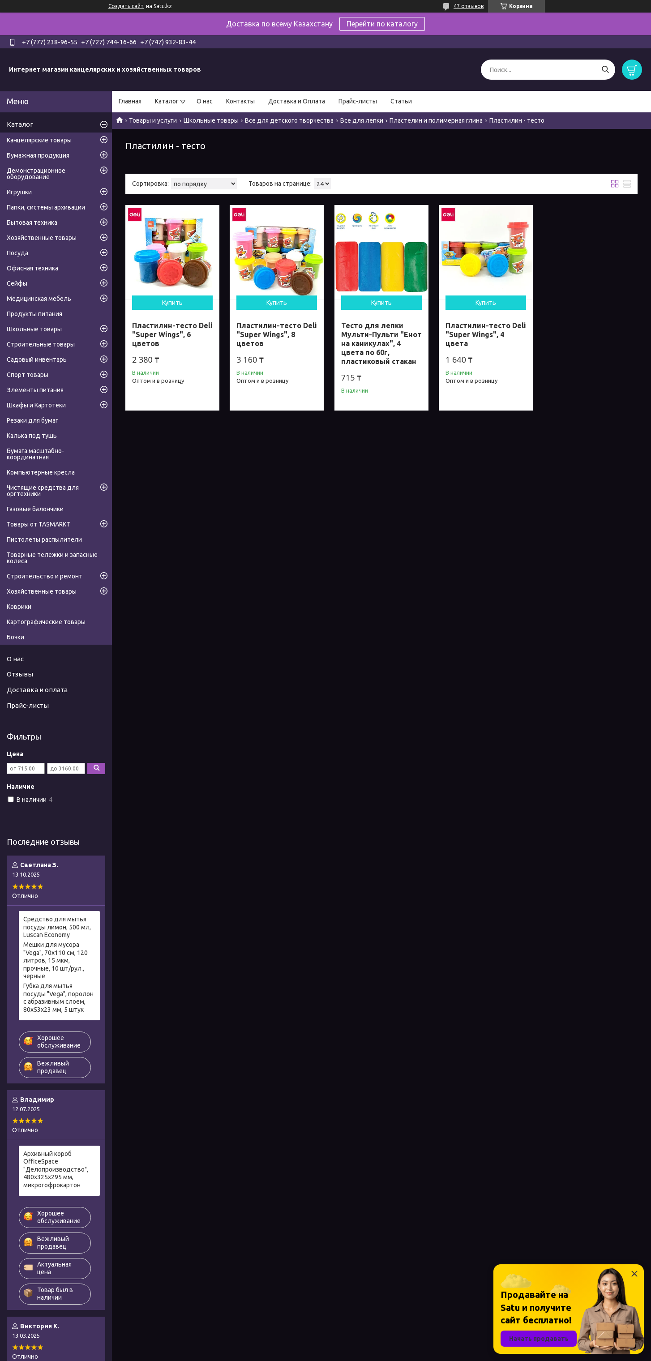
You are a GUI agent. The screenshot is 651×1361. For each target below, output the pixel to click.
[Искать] (605, 70)
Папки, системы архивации (46, 207)
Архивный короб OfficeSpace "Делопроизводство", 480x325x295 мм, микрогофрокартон (55, 1169)
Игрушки (19, 192)
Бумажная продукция (38, 155)
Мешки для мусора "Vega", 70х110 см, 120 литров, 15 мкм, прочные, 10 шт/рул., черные (55, 960)
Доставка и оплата (37, 689)
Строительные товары (41, 344)
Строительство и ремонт (44, 576)
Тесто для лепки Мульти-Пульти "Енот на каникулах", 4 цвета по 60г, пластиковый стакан (381, 343)
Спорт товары (27, 374)
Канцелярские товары (39, 140)
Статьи (401, 101)
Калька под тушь (32, 435)
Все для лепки (361, 120)
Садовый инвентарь (37, 359)
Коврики (19, 606)
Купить (172, 302)
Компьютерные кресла (41, 472)
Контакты (240, 101)
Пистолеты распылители (44, 539)
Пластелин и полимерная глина (436, 120)
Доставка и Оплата (296, 101)
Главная (130, 101)
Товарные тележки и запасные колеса (52, 558)
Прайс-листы (357, 101)
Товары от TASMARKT (38, 524)
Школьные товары (211, 120)
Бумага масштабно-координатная (35, 454)
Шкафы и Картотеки (36, 405)
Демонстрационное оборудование (36, 173)
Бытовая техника (32, 222)
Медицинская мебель (39, 298)
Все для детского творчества (289, 120)
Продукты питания (34, 313)
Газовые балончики (35, 509)
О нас (205, 101)
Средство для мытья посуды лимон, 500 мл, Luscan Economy (57, 927)
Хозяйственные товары (42, 237)
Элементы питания (35, 390)
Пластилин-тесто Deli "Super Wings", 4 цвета (485, 334)
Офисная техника (32, 268)
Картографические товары (46, 621)
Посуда (17, 253)
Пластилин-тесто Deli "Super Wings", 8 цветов (276, 334)
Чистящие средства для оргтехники (43, 490)
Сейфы (17, 283)
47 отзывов (469, 6)
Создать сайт (126, 6)
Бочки (15, 637)
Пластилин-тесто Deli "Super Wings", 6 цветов (172, 334)
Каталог (167, 101)
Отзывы (20, 674)
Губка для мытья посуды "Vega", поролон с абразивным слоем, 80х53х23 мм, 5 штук (58, 997)
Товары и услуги (153, 120)
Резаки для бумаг (32, 420)
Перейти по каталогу (382, 24)
